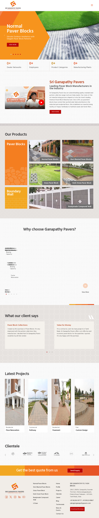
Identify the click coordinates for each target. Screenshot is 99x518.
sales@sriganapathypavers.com (80, 494)
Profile (58, 478)
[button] (13, 54)
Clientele (59, 485)
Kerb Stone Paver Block (40, 485)
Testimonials (60, 495)
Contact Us (60, 505)
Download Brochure (77, 500)
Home (58, 474)
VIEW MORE (55, 112)
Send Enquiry (75, 461)
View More (12, 45)
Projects (58, 481)
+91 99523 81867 (88, 491)
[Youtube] (19, 488)
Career (58, 488)
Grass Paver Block (39, 481)
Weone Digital (89, 515)
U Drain (35, 494)
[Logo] (14, 5)
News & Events (58, 500)
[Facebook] (6, 488)
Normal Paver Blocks (39, 474)
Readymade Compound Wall (40, 489)
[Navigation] (5, 446)
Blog (57, 492)
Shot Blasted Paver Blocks (41, 478)
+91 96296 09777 (76, 491)
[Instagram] (15, 488)
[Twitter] (10, 488)
